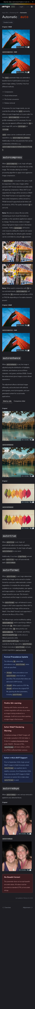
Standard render (8, 22)
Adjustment (28, 903)
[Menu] (32, 7)
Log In (21, 6)
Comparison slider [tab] (19, 399)
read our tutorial (21, 647)
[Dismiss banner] (32, 1)
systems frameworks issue (19, 737)
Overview (6, 903)
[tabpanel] (17, 465)
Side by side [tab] (7, 399)
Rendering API (14, 12)
